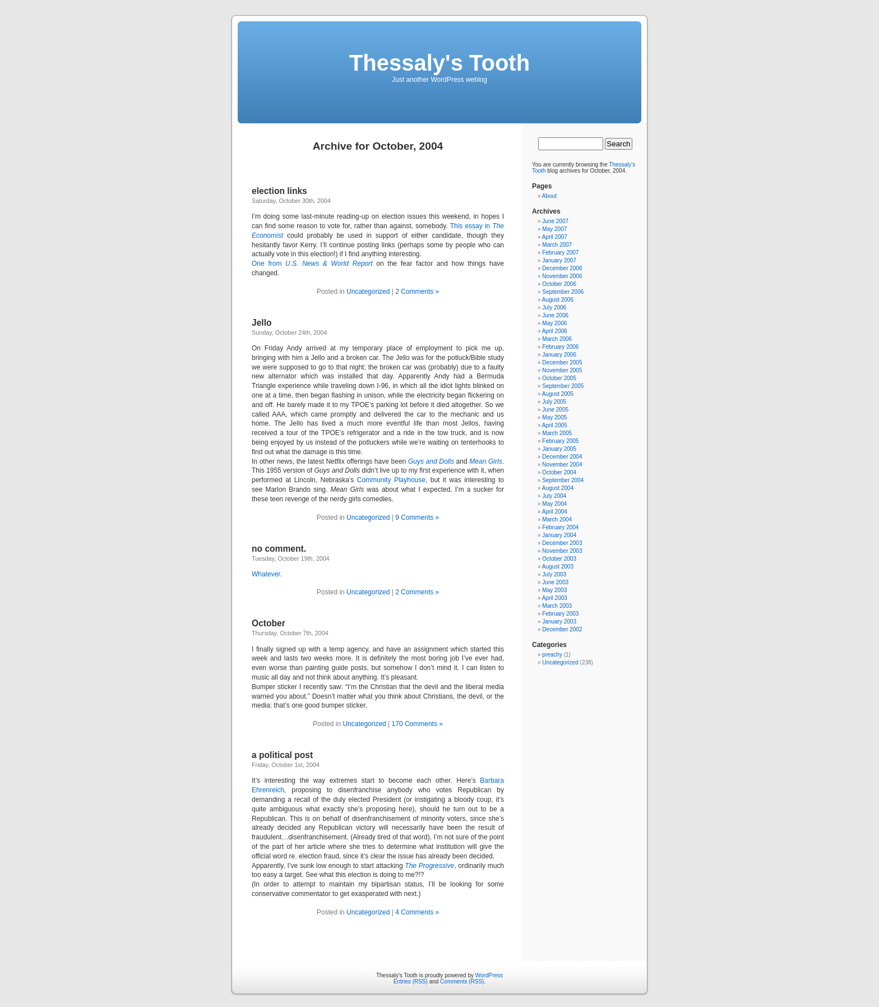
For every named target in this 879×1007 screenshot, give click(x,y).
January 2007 (559, 260)
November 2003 (562, 551)
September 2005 (563, 386)
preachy (552, 655)
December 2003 (562, 543)
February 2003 (560, 614)
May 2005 (554, 417)
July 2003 (554, 574)
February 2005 (560, 441)
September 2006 (563, 292)
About (549, 196)
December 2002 (562, 629)
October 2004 (559, 472)
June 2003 (555, 582)
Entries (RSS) (411, 981)
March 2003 (557, 606)
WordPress (489, 975)
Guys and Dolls (431, 461)
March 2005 (557, 433)
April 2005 (554, 425)
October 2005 (559, 378)
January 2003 (559, 621)
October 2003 (559, 559)
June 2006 (555, 315)
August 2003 (557, 566)
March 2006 (557, 339)
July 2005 (554, 402)
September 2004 (563, 480)
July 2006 (554, 307)
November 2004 (562, 464)
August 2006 (557, 300)
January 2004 (559, 535)
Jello (262, 322)
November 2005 (562, 370)
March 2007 (557, 245)
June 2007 (555, 221)
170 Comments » (417, 724)
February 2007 (560, 253)
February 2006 (560, 347)
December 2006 (562, 268)
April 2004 (554, 512)
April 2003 (554, 598)
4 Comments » (417, 912)
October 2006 (559, 284)
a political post (282, 755)
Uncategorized (368, 291)
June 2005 (555, 410)
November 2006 (562, 276)
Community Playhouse (391, 480)
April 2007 (554, 237)
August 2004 (557, 488)
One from (312, 263)
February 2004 (560, 527)
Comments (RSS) (462, 981)
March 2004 (557, 519)
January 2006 (559, 355)
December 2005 (562, 362)
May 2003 (554, 590)
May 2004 (554, 504)
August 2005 (557, 394)
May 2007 (554, 229)
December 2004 (562, 457)
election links (279, 191)
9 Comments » (417, 517)
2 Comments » (417, 291)
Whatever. (267, 574)
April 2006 (554, 331)
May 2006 (554, 323)
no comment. (279, 548)
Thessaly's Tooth (439, 62)
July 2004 (554, 496)
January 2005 (559, 449)
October (268, 623)
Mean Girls (485, 461)
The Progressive (429, 866)
